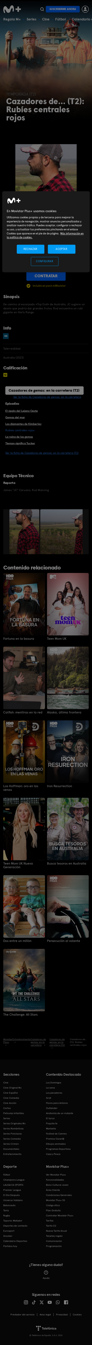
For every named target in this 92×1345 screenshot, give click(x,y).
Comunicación (54, 1241)
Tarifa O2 (51, 1225)
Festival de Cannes (56, 1133)
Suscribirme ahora (62, 9)
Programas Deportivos (58, 1149)
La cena (50, 1087)
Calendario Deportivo (15, 1241)
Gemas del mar (15, 417)
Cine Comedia (11, 1098)
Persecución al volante (63, 941)
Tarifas (49, 1220)
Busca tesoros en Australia (66, 863)
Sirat (48, 1098)
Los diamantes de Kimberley (23, 424)
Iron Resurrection (59, 786)
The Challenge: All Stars (20, 1014)
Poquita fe (51, 1123)
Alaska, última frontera (64, 712)
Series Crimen (11, 1143)
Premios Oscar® (55, 1138)
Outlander (51, 1108)
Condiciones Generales (59, 1195)
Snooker (7, 1236)
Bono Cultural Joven (57, 1184)
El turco (50, 1118)
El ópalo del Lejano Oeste (21, 410)
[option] (24, 531)
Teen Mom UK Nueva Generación (18, 865)
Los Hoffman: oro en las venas (20, 788)
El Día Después (11, 1195)
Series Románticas (13, 1128)
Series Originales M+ (14, 1123)
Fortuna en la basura (18, 639)
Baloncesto (9, 1205)
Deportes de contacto (15, 1225)
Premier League (12, 1190)
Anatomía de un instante (59, 1113)
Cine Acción (9, 1103)
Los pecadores (54, 1092)
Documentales (11, 1149)
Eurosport (8, 1230)
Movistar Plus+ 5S (55, 1200)
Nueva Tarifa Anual (56, 1230)
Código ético (53, 1205)
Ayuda (46, 1274)
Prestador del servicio (22, 1314)
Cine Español (10, 1092)
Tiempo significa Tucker (20, 443)
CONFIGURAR (44, 261)
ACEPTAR (61, 249)
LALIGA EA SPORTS (13, 1184)
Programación (54, 1246)
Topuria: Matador (12, 1220)
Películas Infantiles (13, 1113)
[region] (46, 231)
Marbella (51, 1128)
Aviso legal (45, 1314)
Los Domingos (53, 1082)
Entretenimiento (12, 1154)
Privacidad (62, 1314)
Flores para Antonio (57, 1103)
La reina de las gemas (19, 436)
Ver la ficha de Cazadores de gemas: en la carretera (47, 397)
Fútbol (60, 19)
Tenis (6, 1210)
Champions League (14, 1179)
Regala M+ (12, 19)
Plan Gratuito (53, 1210)
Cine (45, 19)
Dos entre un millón (17, 941)
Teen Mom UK (56, 639)
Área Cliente (53, 1190)
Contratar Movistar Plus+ (59, 1215)
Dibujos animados (56, 1143)
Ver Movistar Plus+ (56, 1174)
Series (31, 19)
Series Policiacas (12, 1133)
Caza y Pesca (53, 1154)
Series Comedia (12, 1138)
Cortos (7, 1108)
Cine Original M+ (12, 1087)
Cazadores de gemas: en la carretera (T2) (44, 390)
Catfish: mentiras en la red (22, 712)
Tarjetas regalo (54, 1236)
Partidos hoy (10, 1246)
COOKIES (77, 1314)
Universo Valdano (13, 1200)
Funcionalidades (55, 1179)
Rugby (6, 1215)
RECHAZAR (30, 249)
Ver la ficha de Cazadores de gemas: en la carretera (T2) (42, 453)
